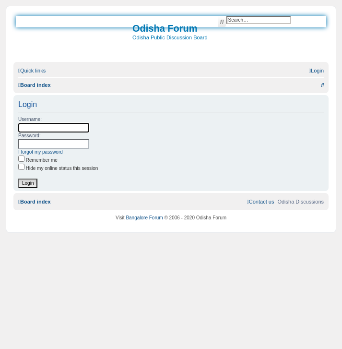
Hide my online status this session (58, 168)
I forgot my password (40, 152)
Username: (30, 119)
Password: (29, 135)
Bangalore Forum (144, 217)
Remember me (38, 160)
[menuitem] (316, 70)
